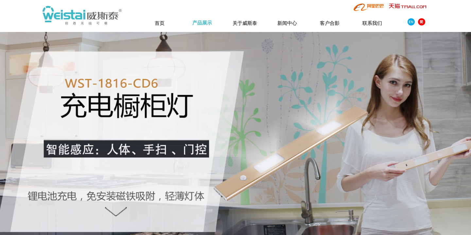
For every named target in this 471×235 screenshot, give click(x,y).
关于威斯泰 (245, 23)
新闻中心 (287, 23)
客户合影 (330, 23)
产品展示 (202, 22)
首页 (160, 23)
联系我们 (372, 23)
